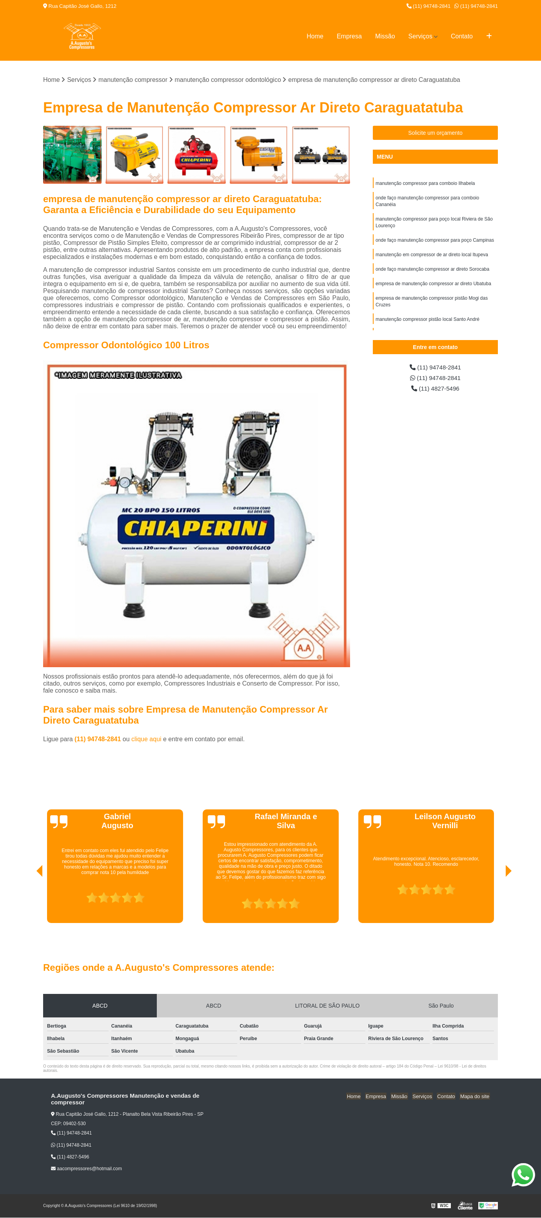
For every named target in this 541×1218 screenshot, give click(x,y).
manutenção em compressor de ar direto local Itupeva (432, 257)
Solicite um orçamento (435, 133)
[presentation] (28, 901)
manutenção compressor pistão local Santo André (427, 324)
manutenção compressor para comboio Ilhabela (425, 183)
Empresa (349, 36)
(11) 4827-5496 (435, 389)
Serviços (420, 36)
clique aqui (146, 739)
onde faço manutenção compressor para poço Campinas (435, 242)
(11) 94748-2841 (429, 6)
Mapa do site (475, 1096)
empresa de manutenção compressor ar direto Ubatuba (433, 287)
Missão (385, 36)
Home (315, 36)
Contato (462, 36)
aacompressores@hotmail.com (86, 1169)
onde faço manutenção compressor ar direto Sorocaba (432, 272)
